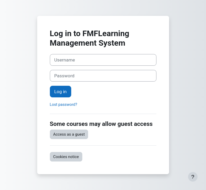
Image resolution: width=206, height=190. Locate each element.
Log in (60, 91)
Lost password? (63, 104)
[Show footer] (193, 177)
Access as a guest (69, 134)
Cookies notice (66, 156)
